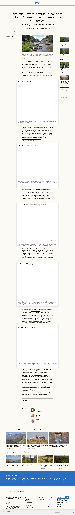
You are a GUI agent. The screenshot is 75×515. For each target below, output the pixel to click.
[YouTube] (63, 506)
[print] (13, 36)
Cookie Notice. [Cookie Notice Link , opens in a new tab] (13, 513)
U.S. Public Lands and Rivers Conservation (28, 430)
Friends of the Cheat (26, 312)
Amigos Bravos (47, 136)
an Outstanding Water (41, 190)
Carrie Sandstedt (39, 413)
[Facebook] (57, 506)
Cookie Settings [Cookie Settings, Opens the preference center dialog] (57, 512)
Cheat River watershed (35, 310)
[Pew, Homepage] (37, 3)
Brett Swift (38, 408)
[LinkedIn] (60, 506)
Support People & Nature (20, 452)
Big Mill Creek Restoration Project (39, 376)
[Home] (15, 491)
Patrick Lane (38, 419)
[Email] (64, 97)
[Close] (73, 512)
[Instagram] (59, 506)
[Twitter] (62, 506)
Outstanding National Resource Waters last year (31, 138)
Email (60, 95)
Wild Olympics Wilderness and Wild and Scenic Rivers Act (35, 251)
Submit (64, 99)
